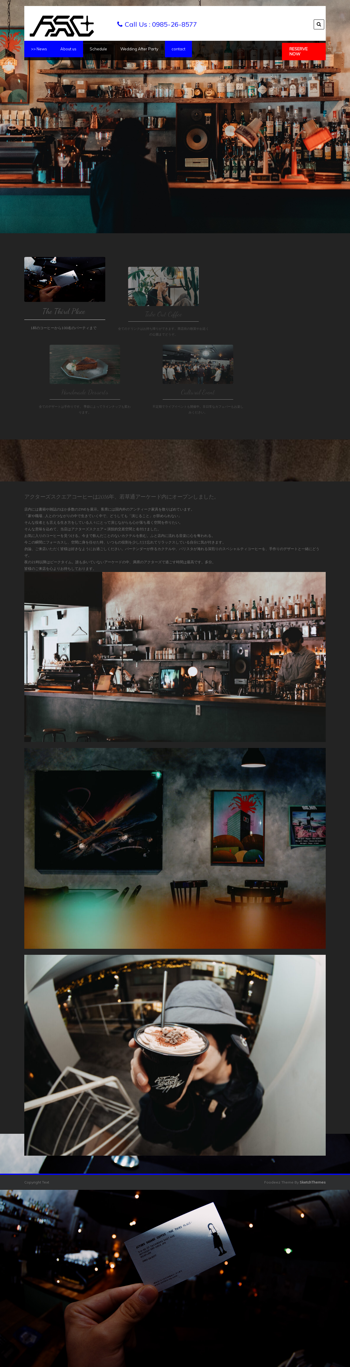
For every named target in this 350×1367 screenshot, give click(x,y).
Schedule (98, 48)
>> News (39, 48)
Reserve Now (298, 51)
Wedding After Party (139, 48)
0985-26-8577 (174, 24)
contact (178, 48)
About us (68, 48)
